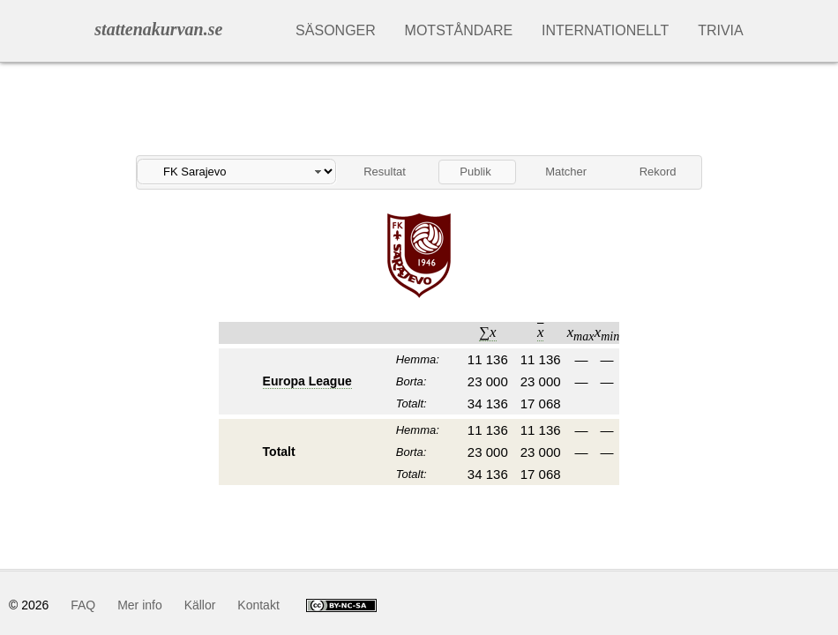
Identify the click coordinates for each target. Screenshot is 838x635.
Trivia (721, 30)
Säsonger (336, 30)
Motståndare (459, 30)
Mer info (139, 605)
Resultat (384, 171)
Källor (200, 605)
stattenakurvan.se (158, 29)
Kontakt (258, 605)
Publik (475, 171)
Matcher (566, 171)
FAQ (83, 605)
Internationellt (605, 30)
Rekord (658, 171)
